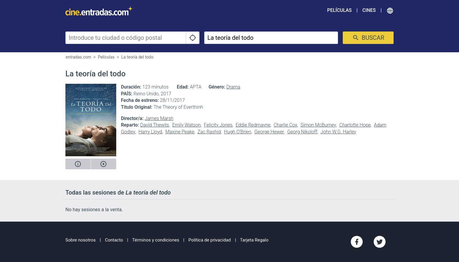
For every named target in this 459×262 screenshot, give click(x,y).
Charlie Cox (285, 125)
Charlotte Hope (355, 125)
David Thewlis (154, 125)
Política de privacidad (209, 240)
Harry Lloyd (150, 132)
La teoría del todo (137, 57)
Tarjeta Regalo (254, 240)
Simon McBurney (318, 125)
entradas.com (78, 57)
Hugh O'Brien (237, 132)
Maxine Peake (179, 132)
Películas (339, 10)
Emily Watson (186, 125)
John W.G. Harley (338, 132)
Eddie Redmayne (252, 125)
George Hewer (269, 132)
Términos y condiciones (155, 240)
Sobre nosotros (80, 240)
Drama (233, 87)
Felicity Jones (218, 125)
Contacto (114, 240)
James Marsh (159, 118)
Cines (369, 10)
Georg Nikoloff (302, 132)
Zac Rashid (209, 132)
